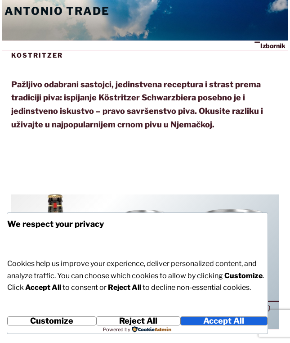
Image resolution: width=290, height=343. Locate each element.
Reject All (138, 320)
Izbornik (270, 45)
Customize (51, 320)
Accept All (223, 320)
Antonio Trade (57, 11)
